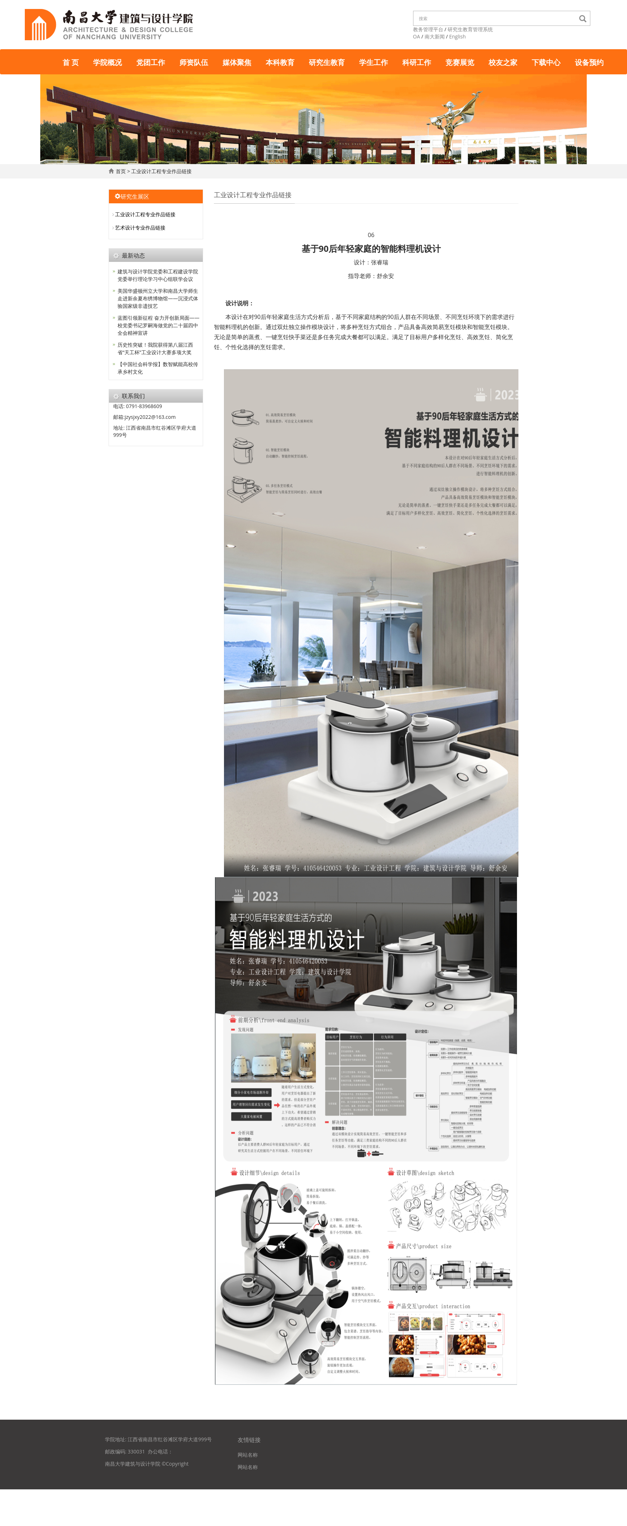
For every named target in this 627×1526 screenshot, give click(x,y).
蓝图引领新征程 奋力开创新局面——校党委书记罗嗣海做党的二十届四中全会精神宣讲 (159, 325)
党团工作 (150, 61)
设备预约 (589, 61)
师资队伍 (193, 61)
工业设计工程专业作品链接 (162, 171)
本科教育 (280, 61)
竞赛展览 (459, 61)
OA (416, 36)
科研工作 (416, 61)
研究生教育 (327, 61)
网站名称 (248, 1454)
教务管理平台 (428, 29)
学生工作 (373, 61)
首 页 (71, 61)
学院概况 (107, 61)
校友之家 (503, 61)
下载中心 (546, 61)
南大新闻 (435, 36)
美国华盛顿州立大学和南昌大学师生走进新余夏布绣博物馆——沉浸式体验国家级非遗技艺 (158, 298)
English (457, 36)
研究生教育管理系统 (470, 29)
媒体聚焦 (237, 61)
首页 (121, 171)
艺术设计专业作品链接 (140, 227)
